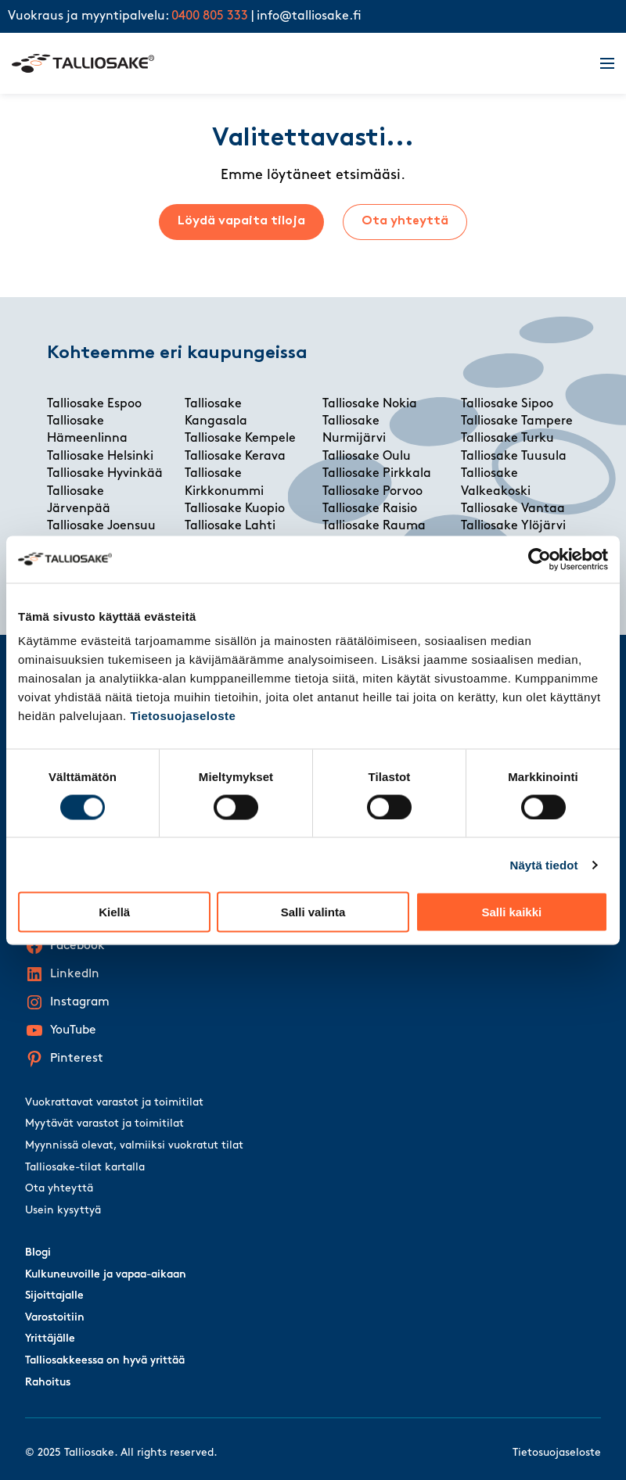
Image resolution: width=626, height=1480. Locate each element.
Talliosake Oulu (366, 456)
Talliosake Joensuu (101, 526)
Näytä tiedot (544, 864)
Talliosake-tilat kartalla (85, 1168)
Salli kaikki (511, 912)
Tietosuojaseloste (183, 715)
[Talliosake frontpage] (296, 63)
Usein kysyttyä (63, 1211)
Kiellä (114, 912)
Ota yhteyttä (405, 221)
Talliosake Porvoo (372, 492)
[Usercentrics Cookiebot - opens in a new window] (539, 559)
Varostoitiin (55, 1318)
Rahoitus (47, 1383)
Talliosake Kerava (235, 456)
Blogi (38, 1253)
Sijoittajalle (54, 1296)
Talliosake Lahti (230, 526)
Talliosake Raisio (369, 509)
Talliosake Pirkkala (376, 474)
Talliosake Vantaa (513, 509)
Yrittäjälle (50, 1339)
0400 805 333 (209, 16)
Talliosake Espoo (94, 404)
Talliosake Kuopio (235, 509)
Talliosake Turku (507, 438)
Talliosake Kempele (240, 438)
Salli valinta (313, 912)
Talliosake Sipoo (507, 404)
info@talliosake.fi (309, 16)
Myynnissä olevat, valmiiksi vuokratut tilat (134, 1146)
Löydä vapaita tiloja (241, 221)
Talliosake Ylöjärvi (513, 526)
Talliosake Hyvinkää (105, 474)
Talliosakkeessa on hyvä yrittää (105, 1361)
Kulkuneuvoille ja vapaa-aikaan (105, 1275)
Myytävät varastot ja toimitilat (104, 1124)
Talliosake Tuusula (514, 456)
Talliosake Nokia (369, 404)
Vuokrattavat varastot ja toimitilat (114, 1103)
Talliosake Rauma (374, 526)
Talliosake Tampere (517, 421)
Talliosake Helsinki (100, 456)
